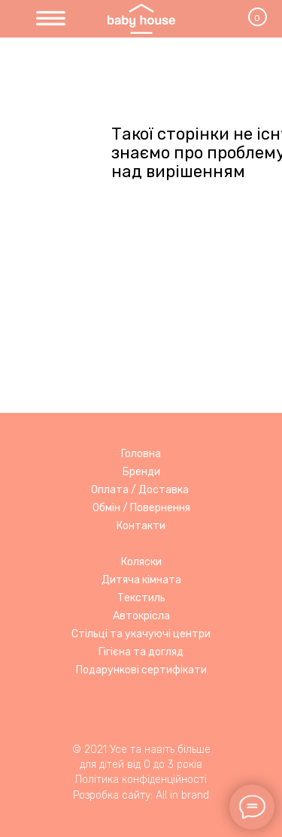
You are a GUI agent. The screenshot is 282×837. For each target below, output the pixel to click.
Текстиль (141, 598)
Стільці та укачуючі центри (141, 634)
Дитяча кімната (141, 580)
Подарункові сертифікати (141, 670)
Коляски (141, 561)
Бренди (141, 471)
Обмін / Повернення (141, 507)
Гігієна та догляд (141, 652)
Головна (141, 453)
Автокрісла (141, 616)
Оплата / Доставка (140, 489)
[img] (50, 19)
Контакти (141, 525)
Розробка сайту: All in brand (141, 795)
